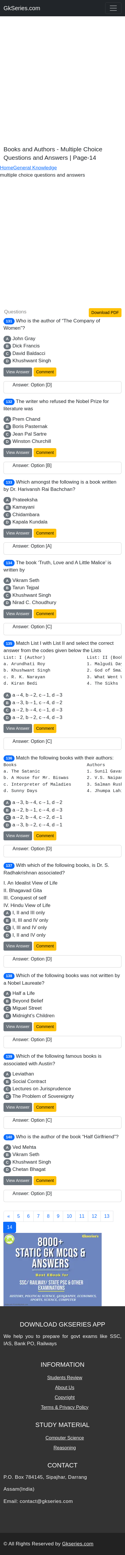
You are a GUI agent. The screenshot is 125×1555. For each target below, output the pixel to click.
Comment (45, 372)
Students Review (64, 1377)
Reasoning (64, 1447)
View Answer (17, 372)
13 (107, 1216)
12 (94, 1216)
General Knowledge (35, 168)
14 (9, 1227)
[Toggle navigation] (113, 8)
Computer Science (65, 1437)
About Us (64, 1387)
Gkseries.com (78, 1544)
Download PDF (105, 312)
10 (69, 1216)
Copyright (64, 1397)
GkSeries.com (22, 8)
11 (81, 1216)
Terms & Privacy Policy (64, 1407)
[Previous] (9, 1216)
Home (6, 168)
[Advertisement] (62, 82)
